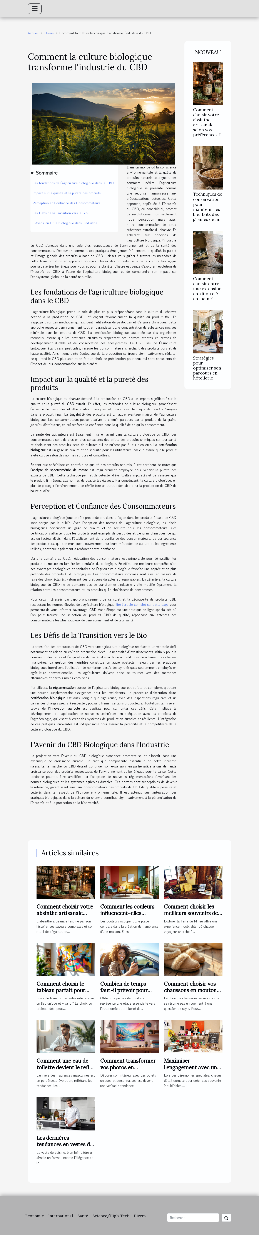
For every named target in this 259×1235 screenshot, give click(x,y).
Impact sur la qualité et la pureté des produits (67, 193)
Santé (82, 1215)
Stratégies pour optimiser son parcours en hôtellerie (207, 368)
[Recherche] (193, 1217)
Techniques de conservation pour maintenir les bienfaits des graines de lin (207, 206)
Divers (49, 33)
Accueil (33, 33)
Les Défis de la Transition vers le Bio (60, 213)
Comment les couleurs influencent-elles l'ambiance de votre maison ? (127, 916)
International (60, 1215)
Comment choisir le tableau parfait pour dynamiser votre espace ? (65, 993)
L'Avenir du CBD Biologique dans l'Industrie (65, 223)
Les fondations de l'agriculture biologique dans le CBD (73, 183)
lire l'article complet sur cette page (142, 604)
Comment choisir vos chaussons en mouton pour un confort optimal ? (193, 993)
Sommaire (46, 172)
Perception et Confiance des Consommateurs (66, 203)
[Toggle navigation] (35, 8)
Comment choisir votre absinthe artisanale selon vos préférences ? (207, 122)
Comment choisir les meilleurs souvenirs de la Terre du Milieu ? (191, 913)
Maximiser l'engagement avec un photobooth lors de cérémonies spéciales (190, 1070)
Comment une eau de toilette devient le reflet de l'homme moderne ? (65, 1067)
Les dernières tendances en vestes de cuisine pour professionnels (65, 1148)
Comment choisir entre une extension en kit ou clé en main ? (207, 288)
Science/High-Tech (110, 1215)
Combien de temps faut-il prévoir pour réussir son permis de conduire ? (126, 993)
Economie (34, 1215)
